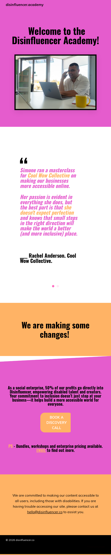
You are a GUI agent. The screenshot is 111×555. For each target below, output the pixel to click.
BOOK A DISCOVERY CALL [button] (56, 423)
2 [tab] (57, 286)
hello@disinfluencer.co (44, 512)
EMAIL (41, 451)
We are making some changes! (55, 329)
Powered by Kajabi (96, 547)
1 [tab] (53, 286)
